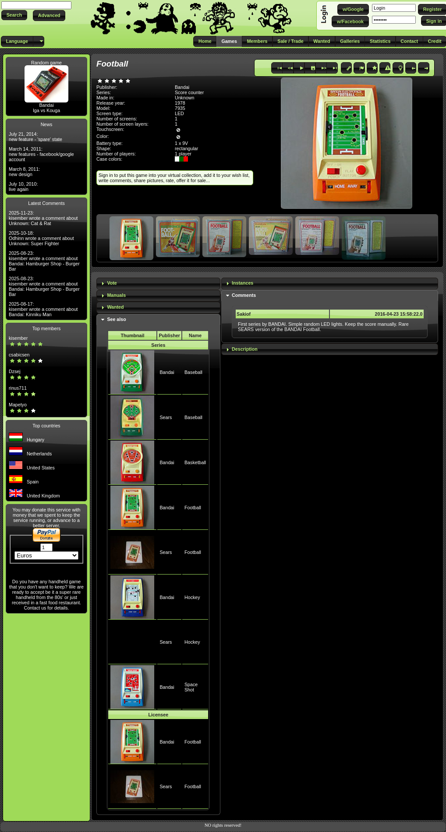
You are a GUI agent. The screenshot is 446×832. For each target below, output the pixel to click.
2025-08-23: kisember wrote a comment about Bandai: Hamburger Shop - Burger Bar (44, 260)
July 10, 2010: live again (23, 186)
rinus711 (18, 388)
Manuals (116, 295)
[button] (14, 15)
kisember (18, 338)
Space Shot (191, 687)
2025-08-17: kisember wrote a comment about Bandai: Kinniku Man (43, 309)
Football (192, 507)
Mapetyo (18, 404)
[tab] (158, 283)
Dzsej (15, 371)
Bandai (46, 105)
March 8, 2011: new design (24, 171)
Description (245, 349)
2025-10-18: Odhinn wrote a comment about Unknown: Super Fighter (41, 238)
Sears (165, 417)
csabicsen (19, 354)
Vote (112, 283)
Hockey (192, 597)
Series (158, 345)
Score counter (189, 92)
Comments (244, 295)
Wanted (115, 307)
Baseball (193, 372)
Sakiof (244, 314)
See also (116, 319)
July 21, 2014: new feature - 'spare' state (35, 136)
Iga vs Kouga (46, 110)
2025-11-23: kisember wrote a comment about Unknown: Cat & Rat (43, 218)
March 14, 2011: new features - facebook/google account (41, 154)
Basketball (195, 462)
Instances (242, 283)
